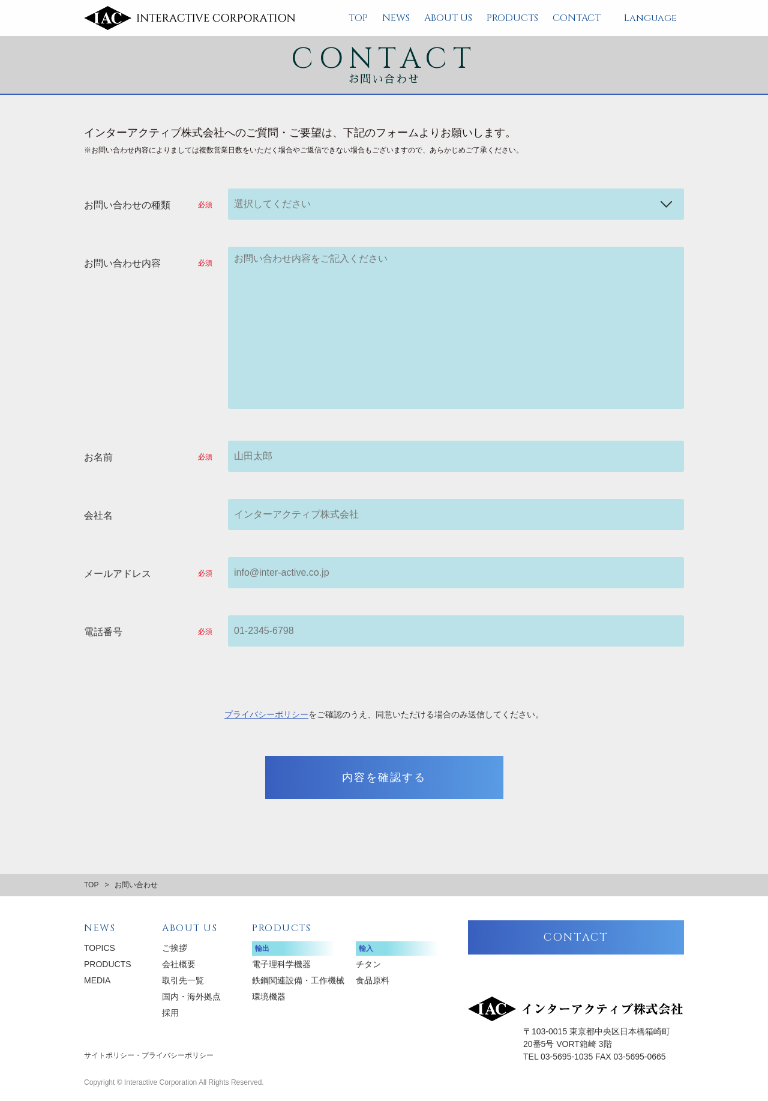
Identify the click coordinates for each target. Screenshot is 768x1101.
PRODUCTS (512, 18)
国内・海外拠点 (191, 996)
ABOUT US (448, 18)
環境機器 (269, 996)
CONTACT (577, 18)
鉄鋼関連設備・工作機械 (298, 980)
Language (650, 18)
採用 (170, 1013)
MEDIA (97, 980)
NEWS (396, 18)
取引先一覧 (183, 980)
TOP (358, 18)
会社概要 (179, 964)
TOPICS (99, 948)
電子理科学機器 (281, 964)
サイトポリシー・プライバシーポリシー (149, 1055)
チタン (368, 964)
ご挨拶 (174, 948)
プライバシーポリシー (266, 714)
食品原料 (372, 980)
